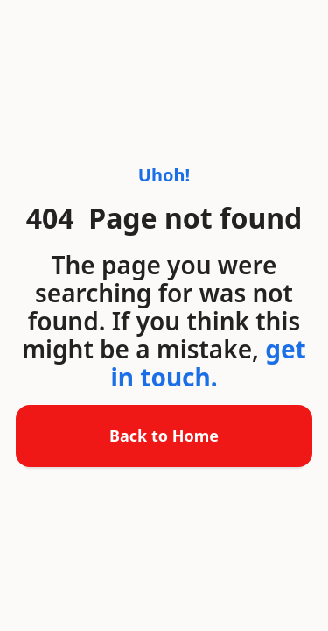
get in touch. (207, 362)
